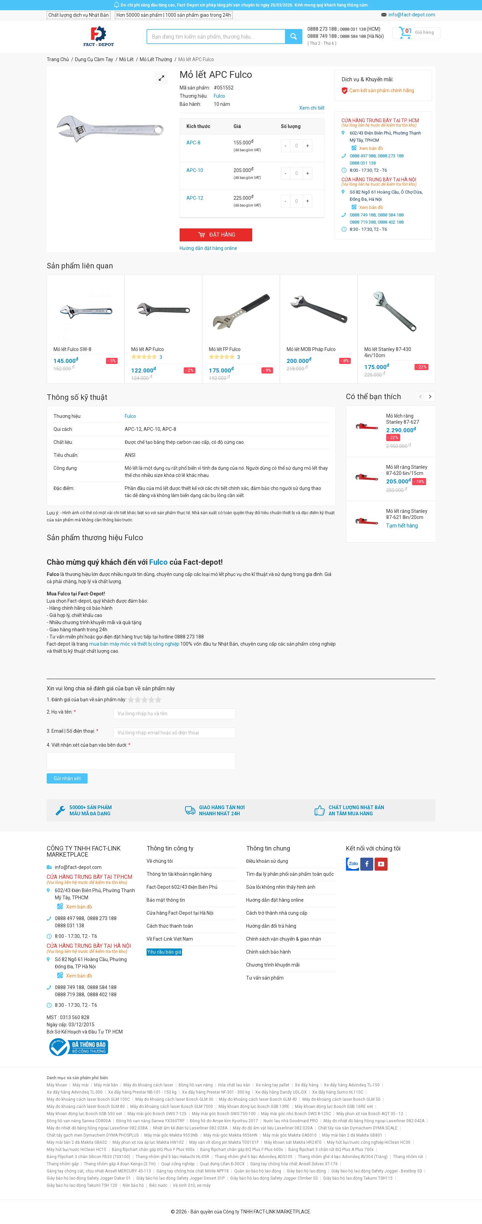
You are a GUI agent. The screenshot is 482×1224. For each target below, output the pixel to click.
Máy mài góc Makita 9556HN (230, 1135)
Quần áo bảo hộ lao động (257, 1171)
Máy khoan (57, 1085)
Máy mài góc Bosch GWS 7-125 (156, 1113)
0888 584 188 (353, 36)
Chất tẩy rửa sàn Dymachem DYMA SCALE (357, 1128)
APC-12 (194, 198)
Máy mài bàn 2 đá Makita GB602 (77, 1142)
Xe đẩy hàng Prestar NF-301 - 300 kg (216, 1092)
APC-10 (194, 170)
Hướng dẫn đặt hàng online (275, 900)
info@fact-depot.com (412, 14)
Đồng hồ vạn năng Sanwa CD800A (79, 1121)
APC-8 (193, 142)
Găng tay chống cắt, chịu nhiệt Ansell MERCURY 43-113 (99, 1171)
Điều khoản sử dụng (267, 861)
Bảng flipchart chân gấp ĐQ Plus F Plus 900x (153, 1149)
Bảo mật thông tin (166, 900)
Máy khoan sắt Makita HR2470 (292, 1142)
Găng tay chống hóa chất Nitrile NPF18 (192, 1171)
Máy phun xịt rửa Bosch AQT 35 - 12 (369, 1113)
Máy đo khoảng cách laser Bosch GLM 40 (258, 1099)
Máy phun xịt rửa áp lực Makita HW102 (148, 1142)
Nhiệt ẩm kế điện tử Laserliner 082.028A (190, 1128)
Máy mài (81, 1085)
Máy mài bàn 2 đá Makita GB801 (352, 1135)
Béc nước (158, 1185)
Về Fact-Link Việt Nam (170, 939)
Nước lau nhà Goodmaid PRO (290, 1121)
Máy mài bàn (106, 1085)
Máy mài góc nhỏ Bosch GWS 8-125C (296, 1113)
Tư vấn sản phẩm (265, 978)
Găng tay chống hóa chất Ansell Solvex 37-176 (294, 1164)
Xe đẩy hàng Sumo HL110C (337, 1092)
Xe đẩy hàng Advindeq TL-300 (75, 1092)
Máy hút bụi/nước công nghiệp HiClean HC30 (368, 1142)
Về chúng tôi (160, 861)
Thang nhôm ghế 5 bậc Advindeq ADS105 (253, 1156)
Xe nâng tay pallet (272, 1085)
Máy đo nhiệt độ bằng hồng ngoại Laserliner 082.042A (373, 1121)
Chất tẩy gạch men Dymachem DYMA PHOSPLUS (93, 1135)
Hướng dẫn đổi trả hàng (271, 926)
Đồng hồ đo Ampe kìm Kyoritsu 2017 (224, 1121)
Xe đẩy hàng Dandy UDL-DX (281, 1092)
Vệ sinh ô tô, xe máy (192, 1185)
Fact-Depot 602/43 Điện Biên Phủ (182, 887)
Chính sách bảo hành (268, 952)
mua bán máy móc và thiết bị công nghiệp (134, 644)
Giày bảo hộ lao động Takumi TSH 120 (82, 1185)
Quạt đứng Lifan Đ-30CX (222, 1164)
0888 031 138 (353, 29)
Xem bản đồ (371, 148)
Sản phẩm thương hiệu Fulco (95, 537)
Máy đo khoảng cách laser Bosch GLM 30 (174, 1099)
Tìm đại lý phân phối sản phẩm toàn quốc (290, 874)
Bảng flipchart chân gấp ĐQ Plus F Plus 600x (241, 1149)
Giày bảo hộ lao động (306, 1171)
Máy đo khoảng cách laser (148, 1085)
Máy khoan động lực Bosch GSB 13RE (254, 1106)
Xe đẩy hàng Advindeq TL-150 (352, 1085)
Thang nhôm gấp (62, 1164)
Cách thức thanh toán (170, 926)
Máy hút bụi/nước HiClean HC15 (76, 1149)
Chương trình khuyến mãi (273, 965)
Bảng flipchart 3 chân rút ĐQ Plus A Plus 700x (331, 1149)
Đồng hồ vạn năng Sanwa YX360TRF (150, 1121)
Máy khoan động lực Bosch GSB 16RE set (334, 1106)
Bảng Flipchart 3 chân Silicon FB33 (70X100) (88, 1156)
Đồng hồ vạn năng (196, 1085)
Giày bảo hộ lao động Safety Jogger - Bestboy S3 (376, 1171)
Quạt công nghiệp (177, 1164)
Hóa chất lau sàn (234, 1085)
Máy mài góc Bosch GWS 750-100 (224, 1113)
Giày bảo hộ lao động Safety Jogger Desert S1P (180, 1178)
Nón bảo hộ (133, 1185)
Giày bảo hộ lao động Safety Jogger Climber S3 (274, 1178)
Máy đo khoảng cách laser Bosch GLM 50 (341, 1099)
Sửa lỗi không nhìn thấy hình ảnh (280, 887)
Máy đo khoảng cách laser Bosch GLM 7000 (171, 1106)
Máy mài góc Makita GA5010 (290, 1135)
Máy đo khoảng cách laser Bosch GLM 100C (88, 1099)
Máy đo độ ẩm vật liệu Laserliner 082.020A (273, 1128)
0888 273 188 (322, 29)
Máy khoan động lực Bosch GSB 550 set (84, 1113)
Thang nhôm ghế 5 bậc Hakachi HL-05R (172, 1156)
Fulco (130, 416)
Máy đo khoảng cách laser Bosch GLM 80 (86, 1106)
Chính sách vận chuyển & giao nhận (283, 939)
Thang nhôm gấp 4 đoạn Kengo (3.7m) (120, 1164)
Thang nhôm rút (408, 1156)
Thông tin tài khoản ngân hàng (179, 874)
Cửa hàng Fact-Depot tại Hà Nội (180, 913)
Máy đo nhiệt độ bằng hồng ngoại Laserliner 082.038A (97, 1128)
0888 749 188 (322, 36)
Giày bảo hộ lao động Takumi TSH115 (358, 1178)
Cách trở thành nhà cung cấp (276, 913)
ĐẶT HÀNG (216, 234)
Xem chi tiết (312, 108)
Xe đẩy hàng (306, 1085)
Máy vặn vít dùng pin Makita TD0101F (224, 1142)
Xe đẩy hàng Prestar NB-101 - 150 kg (142, 1092)
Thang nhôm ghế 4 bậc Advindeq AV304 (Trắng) (343, 1156)
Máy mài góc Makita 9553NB (171, 1135)
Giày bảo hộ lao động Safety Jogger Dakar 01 (89, 1178)
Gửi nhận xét (67, 778)
